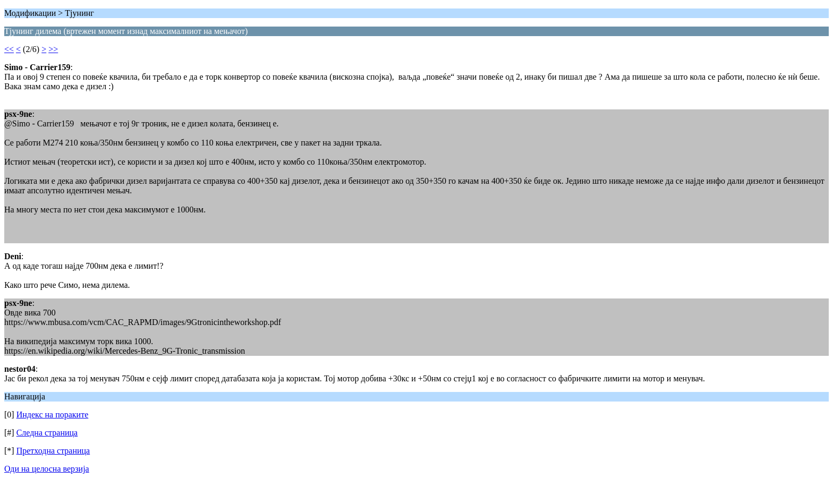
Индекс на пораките (52, 414)
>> (53, 49)
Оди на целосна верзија (46, 468)
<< (9, 49)
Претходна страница (53, 450)
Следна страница (47, 432)
